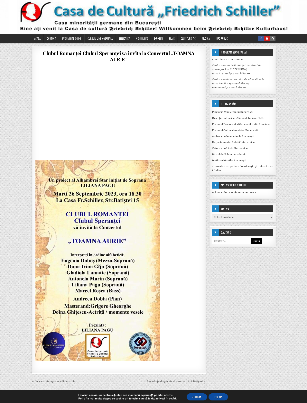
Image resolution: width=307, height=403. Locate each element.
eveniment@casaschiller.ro (229, 87)
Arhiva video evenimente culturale (234, 192)
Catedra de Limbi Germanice (230, 148)
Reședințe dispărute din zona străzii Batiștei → (176, 381)
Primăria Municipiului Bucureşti (232, 112)
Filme (171, 38)
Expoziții (158, 38)
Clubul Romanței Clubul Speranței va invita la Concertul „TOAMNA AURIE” (118, 56)
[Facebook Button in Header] (261, 38)
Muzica (206, 38)
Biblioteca (124, 38)
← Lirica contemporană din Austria (53, 381)
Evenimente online (71, 38)
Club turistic (188, 38)
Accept (196, 397)
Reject (218, 397)
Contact (51, 38)
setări (172, 398)
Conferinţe (142, 38)
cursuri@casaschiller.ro (235, 73)
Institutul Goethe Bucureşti (229, 160)
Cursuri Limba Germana (100, 38)
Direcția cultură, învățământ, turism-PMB (238, 118)
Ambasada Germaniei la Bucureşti (233, 136)
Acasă (37, 38)
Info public (222, 38)
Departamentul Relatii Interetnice (233, 142)
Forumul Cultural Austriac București (235, 130)
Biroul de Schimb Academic (229, 154)
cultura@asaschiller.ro (234, 83)
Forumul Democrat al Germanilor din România (241, 124)
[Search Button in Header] (272, 38)
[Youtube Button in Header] (267, 38)
